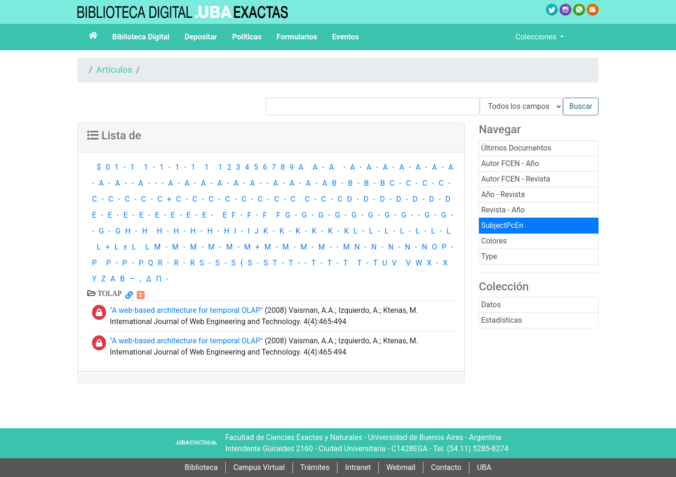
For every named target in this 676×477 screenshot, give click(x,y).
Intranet (358, 467)
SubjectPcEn (502, 225)
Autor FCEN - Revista (515, 178)
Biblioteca (201, 467)
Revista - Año (503, 209)
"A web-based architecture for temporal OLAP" (186, 310)
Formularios (297, 36)
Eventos (345, 36)
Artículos (114, 69)
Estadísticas (501, 320)
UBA (484, 467)
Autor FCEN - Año (510, 163)
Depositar (200, 36)
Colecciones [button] (536, 36)
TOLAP (109, 293)
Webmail (400, 467)
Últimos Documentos (516, 148)
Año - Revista (503, 194)
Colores (494, 240)
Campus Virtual (259, 467)
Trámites (315, 467)
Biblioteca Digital (140, 36)
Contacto (446, 467)
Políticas (246, 36)
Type (489, 256)
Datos (491, 304)
